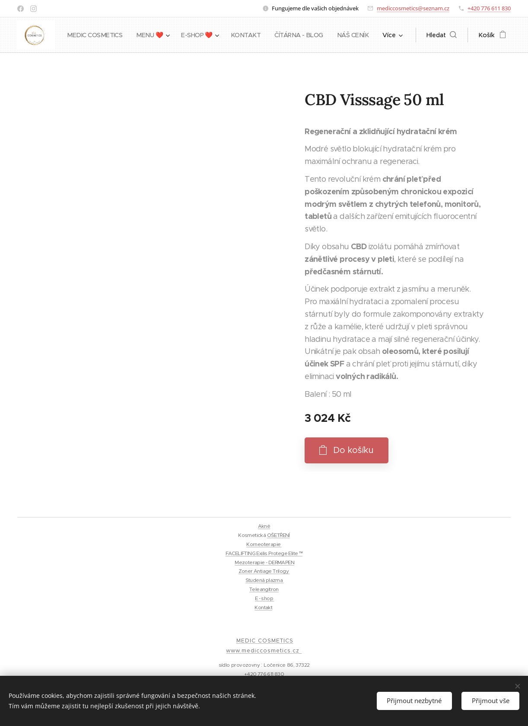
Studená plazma (264, 580)
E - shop (264, 598)
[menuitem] (133, 35)
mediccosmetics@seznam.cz (413, 8)
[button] (442, 35)
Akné (264, 526)
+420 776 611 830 (489, 8)
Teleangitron (264, 589)
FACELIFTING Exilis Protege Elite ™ (264, 553)
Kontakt (263, 607)
